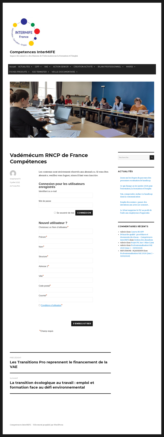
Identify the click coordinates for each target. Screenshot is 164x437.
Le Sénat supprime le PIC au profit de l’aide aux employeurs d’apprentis (136, 211)
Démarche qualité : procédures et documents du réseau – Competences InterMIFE (136, 237)
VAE (47, 67)
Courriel (43, 296)
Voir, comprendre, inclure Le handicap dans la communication (136, 195)
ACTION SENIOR (62, 67)
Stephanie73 (15, 179)
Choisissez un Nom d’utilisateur (53, 227)
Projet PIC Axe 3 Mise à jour (142, 243)
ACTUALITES (25, 67)
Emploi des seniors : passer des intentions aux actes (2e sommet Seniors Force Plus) (134, 203)
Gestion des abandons (143, 240)
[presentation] (58, 314)
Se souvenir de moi (65, 213)
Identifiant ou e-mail (48, 191)
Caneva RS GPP (137, 232)
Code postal (45, 286)
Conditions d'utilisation (51, 305)
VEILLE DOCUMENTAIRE (65, 72)
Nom (41, 247)
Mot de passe (45, 201)
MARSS (131, 67)
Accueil (12, 67)
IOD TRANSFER (40, 72)
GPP (38, 67)
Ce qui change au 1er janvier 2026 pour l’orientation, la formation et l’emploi (136, 187)
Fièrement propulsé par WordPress (48, 425)
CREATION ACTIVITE (84, 67)
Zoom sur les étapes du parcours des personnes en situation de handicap (135, 179)
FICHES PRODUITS (19, 72)
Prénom (43, 237)
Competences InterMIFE (32, 52)
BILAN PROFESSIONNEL (111, 67)
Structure (43, 256)
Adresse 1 (44, 266)
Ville (41, 276)
